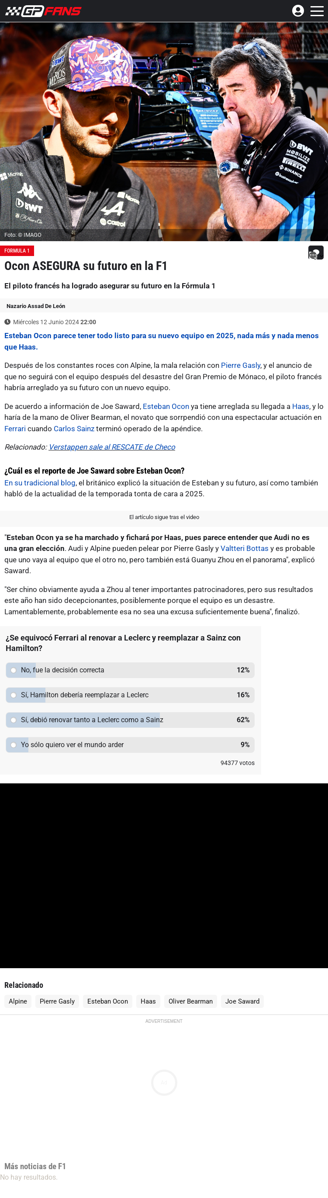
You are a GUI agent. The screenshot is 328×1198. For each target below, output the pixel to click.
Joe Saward (242, 1001)
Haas (300, 406)
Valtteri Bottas (245, 548)
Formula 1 (17, 251)
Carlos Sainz (74, 428)
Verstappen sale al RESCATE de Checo (111, 447)
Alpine (18, 1001)
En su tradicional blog (40, 482)
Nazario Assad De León (36, 306)
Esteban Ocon (166, 406)
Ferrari (15, 428)
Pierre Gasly (240, 365)
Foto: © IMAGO (22, 235)
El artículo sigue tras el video (164, 517)
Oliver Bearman (191, 1001)
